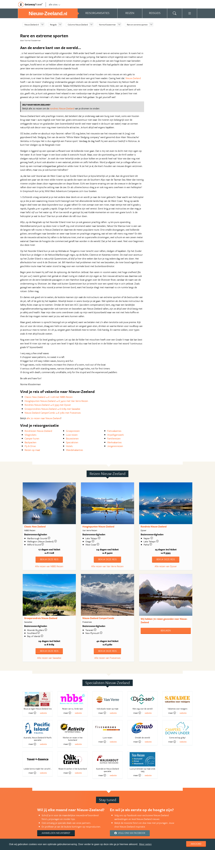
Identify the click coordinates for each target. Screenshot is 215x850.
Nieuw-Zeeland (133, 78)
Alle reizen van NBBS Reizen (49, 566)
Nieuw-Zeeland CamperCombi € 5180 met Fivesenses (53, 412)
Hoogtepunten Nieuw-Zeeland (98, 526)
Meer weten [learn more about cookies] (145, 844)
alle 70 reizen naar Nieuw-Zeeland (44, 418)
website (43, 713)
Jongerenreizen (115, 446)
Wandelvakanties (74, 450)
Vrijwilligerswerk (115, 435)
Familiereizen (114, 438)
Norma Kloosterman (107, 24)
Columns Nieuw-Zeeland (78, 24)
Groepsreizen (73, 431)
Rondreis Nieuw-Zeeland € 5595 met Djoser (48, 405)
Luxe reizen (72, 435)
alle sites (54, 4)
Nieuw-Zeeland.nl (31, 24)
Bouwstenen (72, 438)
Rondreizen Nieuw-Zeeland (38, 431)
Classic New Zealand (35, 526)
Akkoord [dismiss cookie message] (196, 844)
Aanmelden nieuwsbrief (56, 833)
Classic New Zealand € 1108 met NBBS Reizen (49, 397)
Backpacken (30, 442)
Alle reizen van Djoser (166, 566)
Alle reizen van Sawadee (49, 657)
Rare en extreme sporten (137, 24)
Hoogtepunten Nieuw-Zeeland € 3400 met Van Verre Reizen (56, 401)
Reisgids (53, 24)
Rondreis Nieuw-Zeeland (153, 526)
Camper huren (32, 438)
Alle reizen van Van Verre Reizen (107, 566)
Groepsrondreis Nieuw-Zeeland (40, 618)
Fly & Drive (30, 446)
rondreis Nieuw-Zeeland (62, 108)
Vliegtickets (30, 435)
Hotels (69, 446)
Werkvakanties (114, 442)
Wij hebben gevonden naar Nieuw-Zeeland (164, 620)
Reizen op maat (32, 450)
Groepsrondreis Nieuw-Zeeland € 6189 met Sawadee (52, 409)
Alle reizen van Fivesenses (107, 657)
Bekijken (166, 630)
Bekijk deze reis (49, 559)
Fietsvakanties (114, 431)
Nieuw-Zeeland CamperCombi (98, 618)
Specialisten (72, 442)
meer (32, 713)
